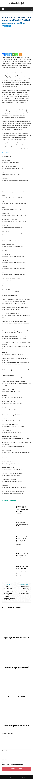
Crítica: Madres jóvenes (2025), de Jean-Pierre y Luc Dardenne (22, 508)
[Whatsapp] (16, 54)
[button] (31, 9)
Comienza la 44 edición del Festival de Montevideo (17, 726)
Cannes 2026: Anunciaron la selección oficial (16, 668)
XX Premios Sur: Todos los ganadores (23, 555)
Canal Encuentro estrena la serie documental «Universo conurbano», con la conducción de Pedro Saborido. (10, 593)
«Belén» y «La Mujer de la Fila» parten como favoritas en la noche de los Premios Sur (23, 570)
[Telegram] (10, 54)
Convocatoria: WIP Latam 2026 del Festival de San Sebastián (22, 539)
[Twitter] (6, 54)
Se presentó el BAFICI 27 (16, 697)
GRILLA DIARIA (6, 152)
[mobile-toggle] (2, 9)
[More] (20, 54)
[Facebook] (3, 54)
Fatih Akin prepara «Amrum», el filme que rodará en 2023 (23, 589)
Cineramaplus (18, 513)
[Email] (13, 54)
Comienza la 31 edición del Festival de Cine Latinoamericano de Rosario (17, 638)
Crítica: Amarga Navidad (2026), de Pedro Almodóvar (22, 524)
